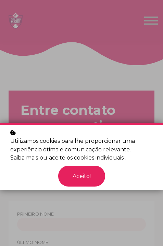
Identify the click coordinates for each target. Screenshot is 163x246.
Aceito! (82, 176)
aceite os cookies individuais (86, 157)
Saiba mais (24, 157)
